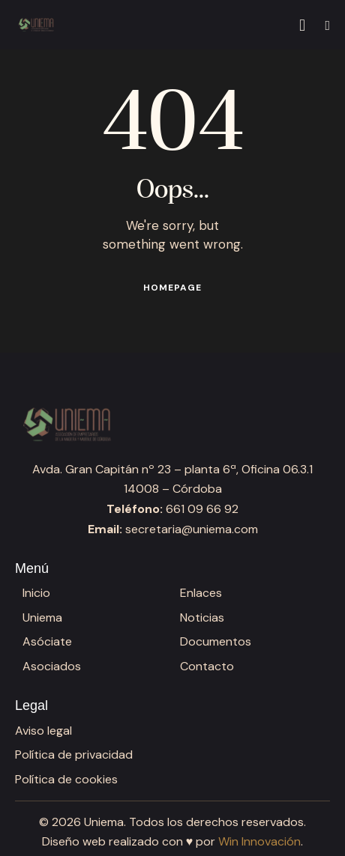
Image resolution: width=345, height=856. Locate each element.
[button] (327, 25)
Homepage (172, 288)
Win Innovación (259, 841)
